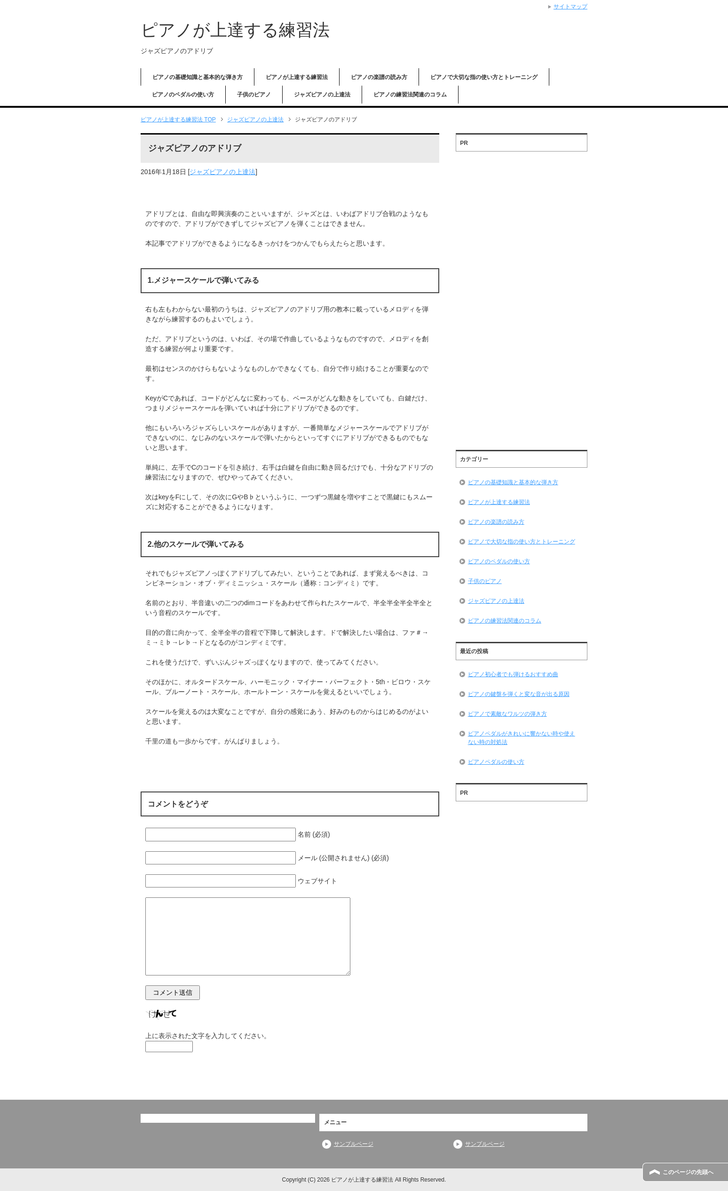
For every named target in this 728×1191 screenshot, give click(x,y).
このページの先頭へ (688, 1172)
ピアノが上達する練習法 (235, 30)
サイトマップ (570, 6)
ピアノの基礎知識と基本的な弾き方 (197, 77)
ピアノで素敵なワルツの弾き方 (507, 714)
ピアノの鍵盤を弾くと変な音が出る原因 (519, 694)
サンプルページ (353, 1144)
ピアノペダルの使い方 (496, 762)
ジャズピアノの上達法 (322, 94)
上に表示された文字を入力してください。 (207, 1035)
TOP (178, 119)
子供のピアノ (254, 94)
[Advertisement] (522, 297)
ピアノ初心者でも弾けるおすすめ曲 (513, 674)
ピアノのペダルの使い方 (183, 94)
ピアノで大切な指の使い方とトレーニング (484, 77)
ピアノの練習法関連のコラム (410, 94)
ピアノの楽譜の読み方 (379, 77)
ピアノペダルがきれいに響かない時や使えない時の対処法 (521, 737)
